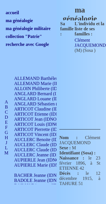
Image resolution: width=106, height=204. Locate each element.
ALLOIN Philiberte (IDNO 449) (43, 88)
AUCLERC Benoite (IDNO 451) (44, 139)
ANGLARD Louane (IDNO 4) (42, 98)
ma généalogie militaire (28, 28)
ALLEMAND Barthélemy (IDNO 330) (49, 78)
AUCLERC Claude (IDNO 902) (43, 144)
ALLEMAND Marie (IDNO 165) (44, 83)
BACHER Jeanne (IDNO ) (38, 175)
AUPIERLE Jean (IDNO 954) (41, 160)
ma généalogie (19, 20)
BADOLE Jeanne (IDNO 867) (41, 180)
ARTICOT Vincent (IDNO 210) (43, 134)
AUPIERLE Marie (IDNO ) (39, 165)
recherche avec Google (27, 44)
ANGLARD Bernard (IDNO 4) (42, 93)
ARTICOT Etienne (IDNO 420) (43, 114)
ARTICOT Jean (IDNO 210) (40, 119)
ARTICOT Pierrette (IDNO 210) (43, 129)
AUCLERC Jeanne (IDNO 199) (43, 154)
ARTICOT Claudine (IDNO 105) (44, 109)
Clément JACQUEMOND (90, 43)
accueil (12, 12)
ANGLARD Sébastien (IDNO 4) (43, 103)
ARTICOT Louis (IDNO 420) (41, 124)
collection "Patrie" (24, 36)
